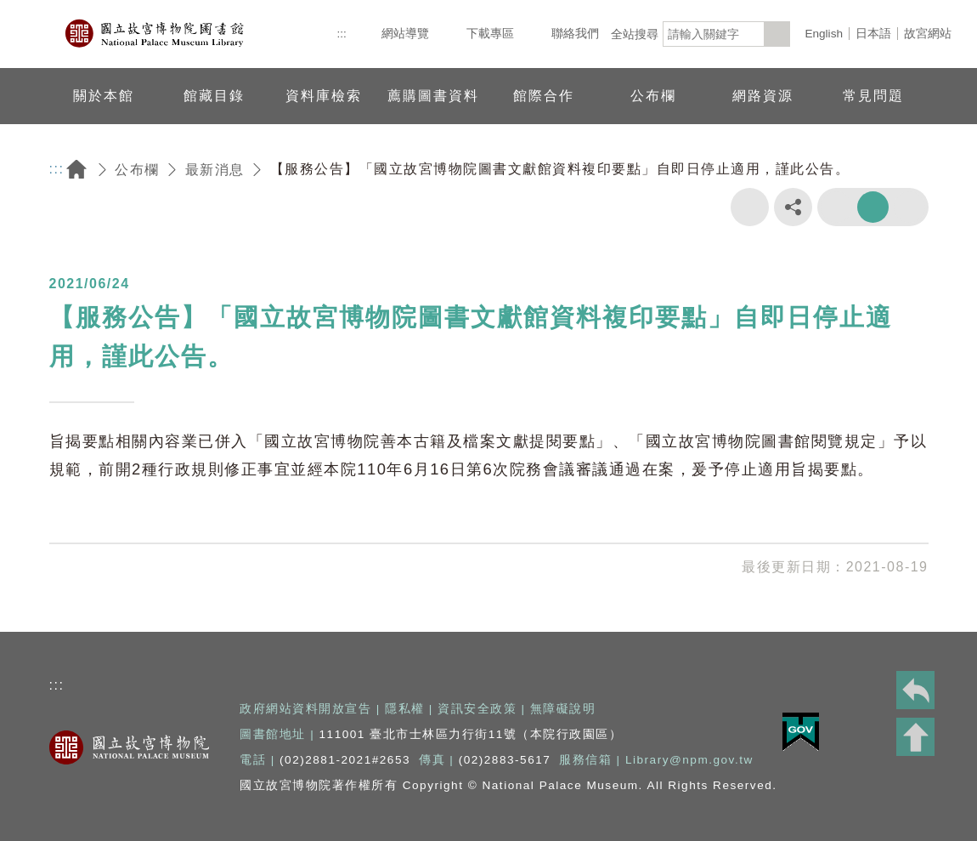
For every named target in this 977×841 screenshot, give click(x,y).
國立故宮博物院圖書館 (155, 34)
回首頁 (76, 170)
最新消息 (215, 169)
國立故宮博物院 (129, 747)
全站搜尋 (634, 34)
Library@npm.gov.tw (689, 759)
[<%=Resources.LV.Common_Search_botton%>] (777, 34)
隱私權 (405, 708)
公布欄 (137, 169)
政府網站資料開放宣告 (305, 708)
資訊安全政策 (477, 708)
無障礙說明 (563, 708)
